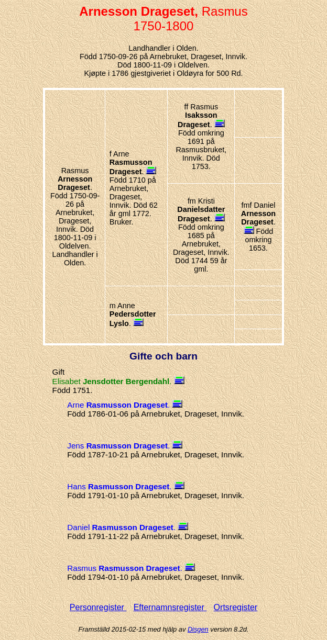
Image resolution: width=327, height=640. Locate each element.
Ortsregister (236, 607)
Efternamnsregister (170, 607)
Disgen (198, 629)
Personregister (98, 607)
